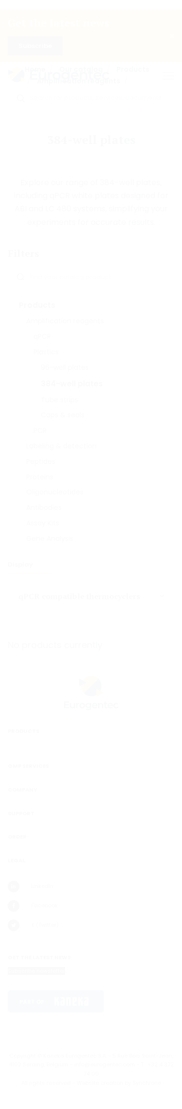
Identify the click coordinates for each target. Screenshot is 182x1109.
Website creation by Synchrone (119, 1083)
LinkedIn (30, 886)
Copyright (22, 1056)
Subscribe (35, 45)
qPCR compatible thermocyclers (79, 596)
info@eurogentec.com (104, 1064)
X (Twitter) (33, 925)
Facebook (33, 906)
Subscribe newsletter (36, 971)
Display (21, 564)
